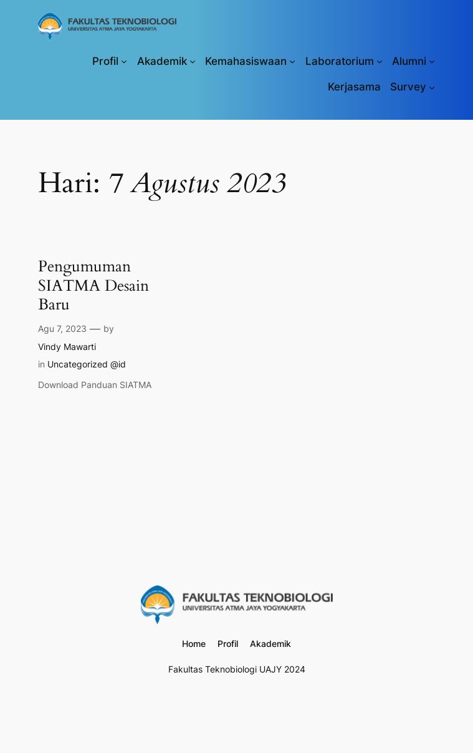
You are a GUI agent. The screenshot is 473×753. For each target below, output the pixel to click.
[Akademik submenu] (192, 61)
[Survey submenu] (432, 87)
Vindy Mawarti (67, 346)
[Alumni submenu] (432, 61)
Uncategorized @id (86, 364)
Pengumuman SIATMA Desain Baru (95, 285)
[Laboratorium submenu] (379, 61)
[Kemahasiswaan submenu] (292, 61)
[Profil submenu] (124, 61)
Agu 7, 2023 (62, 328)
